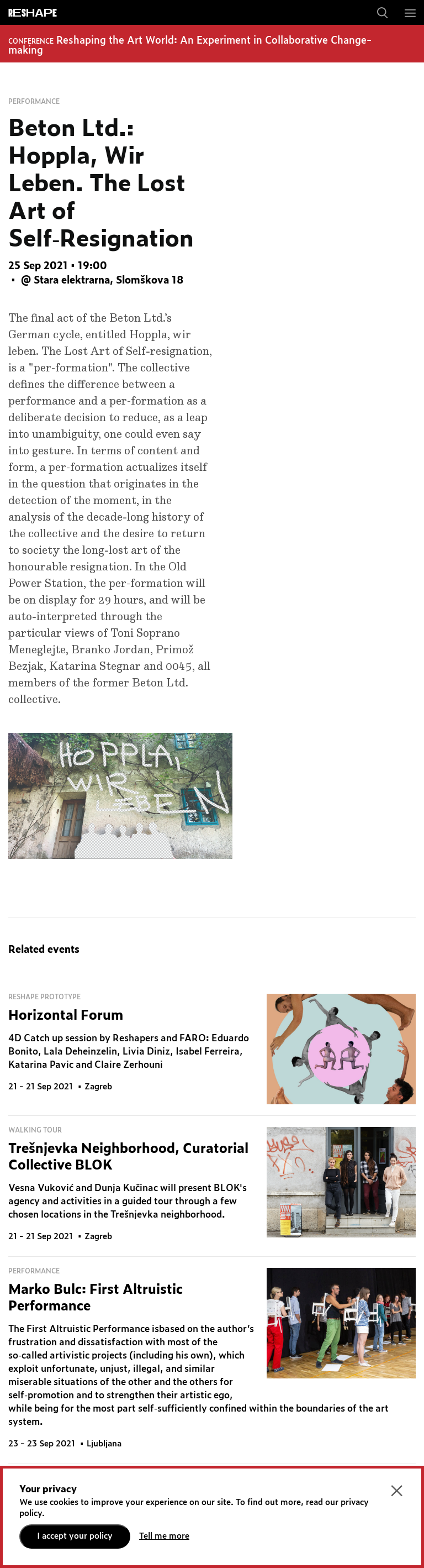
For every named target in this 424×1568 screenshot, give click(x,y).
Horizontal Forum (65, 1015)
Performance (34, 101)
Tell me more (164, 1536)
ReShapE (32, 13)
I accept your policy (75, 1536)
